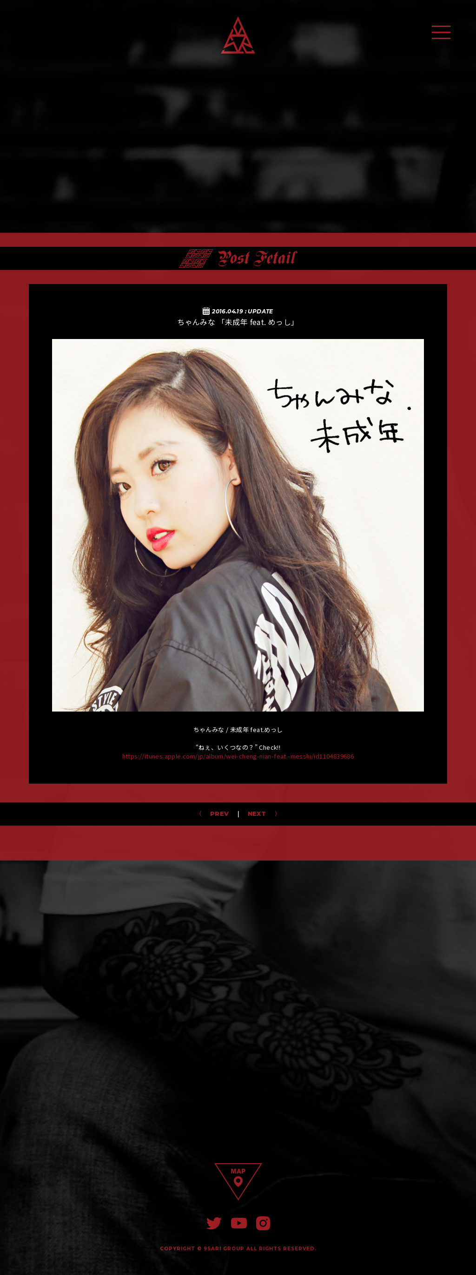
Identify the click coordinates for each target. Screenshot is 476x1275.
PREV (216, 813)
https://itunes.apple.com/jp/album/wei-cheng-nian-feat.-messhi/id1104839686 (238, 756)
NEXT (260, 813)
